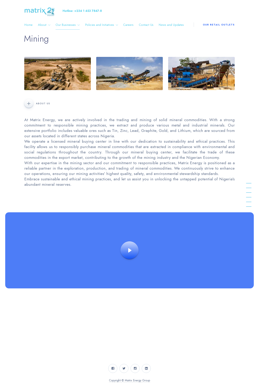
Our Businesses (66, 25)
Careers (128, 25)
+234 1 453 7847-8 (88, 11)
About (42, 25)
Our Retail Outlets (219, 24)
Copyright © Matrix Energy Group (129, 380)
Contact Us (146, 25)
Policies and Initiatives (99, 25)
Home (28, 25)
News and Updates (171, 25)
